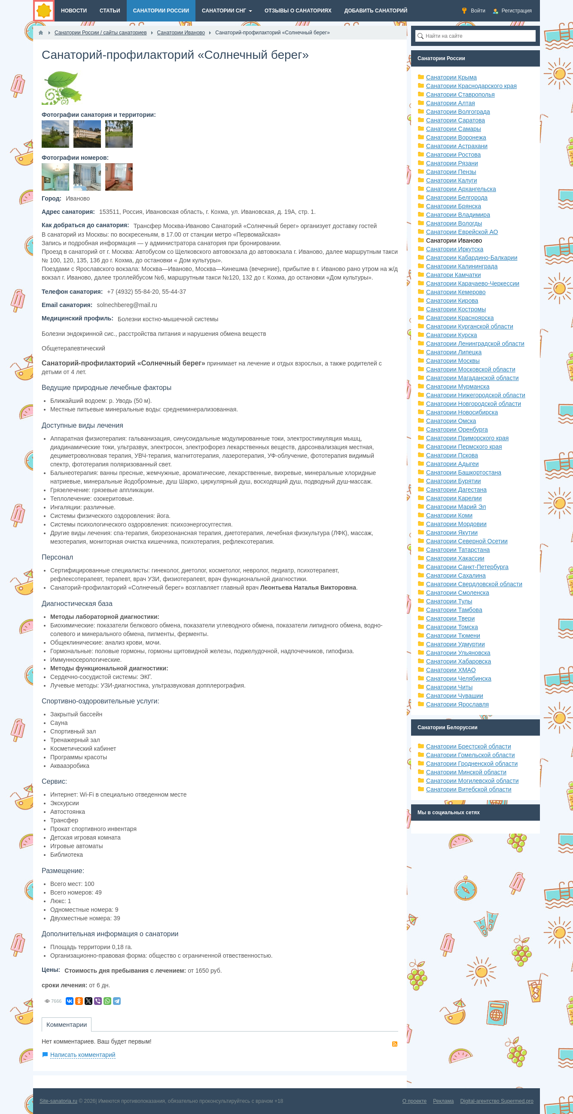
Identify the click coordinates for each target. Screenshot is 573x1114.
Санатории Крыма (451, 77)
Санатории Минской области (466, 772)
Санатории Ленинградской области (475, 343)
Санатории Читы (449, 687)
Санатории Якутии (452, 532)
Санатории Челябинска (458, 678)
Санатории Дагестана (456, 489)
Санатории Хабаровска (458, 661)
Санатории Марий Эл (456, 506)
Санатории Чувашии (454, 695)
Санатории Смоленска (457, 592)
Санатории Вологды (454, 223)
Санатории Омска (451, 420)
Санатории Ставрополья (460, 94)
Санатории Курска (451, 335)
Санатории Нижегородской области (475, 395)
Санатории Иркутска (454, 249)
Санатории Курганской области (469, 326)
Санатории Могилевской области (472, 780)
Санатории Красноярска (460, 317)
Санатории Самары (453, 128)
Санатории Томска (452, 627)
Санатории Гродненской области (472, 763)
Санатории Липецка (454, 352)
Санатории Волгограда (458, 111)
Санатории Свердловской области (474, 584)
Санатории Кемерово (456, 292)
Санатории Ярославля (457, 704)
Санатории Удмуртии (455, 644)
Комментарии (66, 1024)
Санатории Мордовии (456, 523)
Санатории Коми (449, 515)
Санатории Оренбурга (457, 429)
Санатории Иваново (454, 240)
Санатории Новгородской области (473, 403)
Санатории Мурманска (457, 386)
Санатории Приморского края (467, 438)
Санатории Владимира (458, 214)
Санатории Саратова (455, 120)
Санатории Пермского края (464, 446)
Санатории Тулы (449, 601)
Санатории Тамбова (454, 609)
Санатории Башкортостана (463, 472)
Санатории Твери (450, 618)
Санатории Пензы (451, 171)
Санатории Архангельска (461, 189)
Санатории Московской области (470, 369)
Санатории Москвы (453, 360)
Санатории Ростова (453, 154)
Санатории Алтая (450, 103)
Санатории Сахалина (456, 575)
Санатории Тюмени (453, 635)
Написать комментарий (83, 1054)
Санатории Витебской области (469, 789)
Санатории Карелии (454, 498)
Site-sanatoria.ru (58, 1101)
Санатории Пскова (452, 455)
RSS (394, 1044)
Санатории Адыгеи (452, 463)
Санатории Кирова (452, 300)
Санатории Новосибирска (462, 412)
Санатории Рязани (452, 163)
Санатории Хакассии (455, 558)
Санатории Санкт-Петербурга (467, 566)
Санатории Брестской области (468, 746)
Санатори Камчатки (453, 274)
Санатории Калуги (451, 180)
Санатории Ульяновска (458, 652)
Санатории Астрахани (457, 146)
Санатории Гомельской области (470, 755)
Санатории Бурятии (453, 481)
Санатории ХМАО (451, 670)
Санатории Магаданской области (472, 377)
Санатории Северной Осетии (467, 541)
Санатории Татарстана (458, 549)
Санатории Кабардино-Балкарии (471, 257)
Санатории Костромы (456, 309)
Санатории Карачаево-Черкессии (472, 283)
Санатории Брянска (453, 206)
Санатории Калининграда (461, 266)
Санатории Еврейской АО (462, 231)
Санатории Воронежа (456, 137)
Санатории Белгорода (457, 197)
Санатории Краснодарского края (471, 85)
